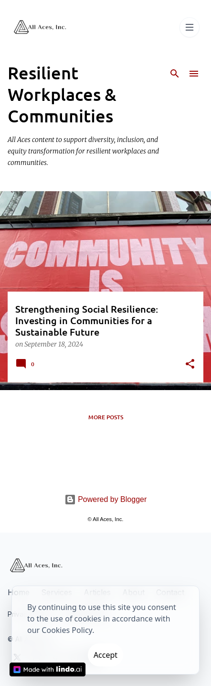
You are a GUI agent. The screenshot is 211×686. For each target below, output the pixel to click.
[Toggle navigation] (189, 27)
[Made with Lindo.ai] (48, 669)
